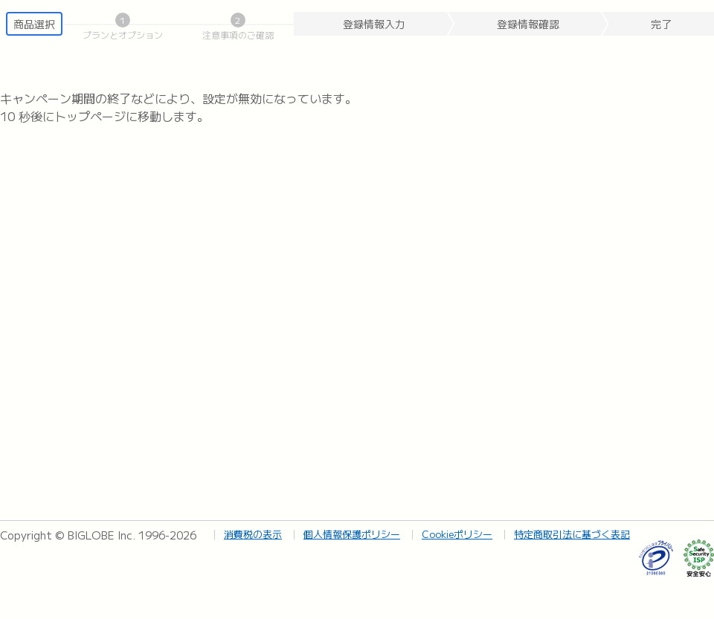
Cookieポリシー (457, 534)
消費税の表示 (253, 534)
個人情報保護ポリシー (351, 534)
